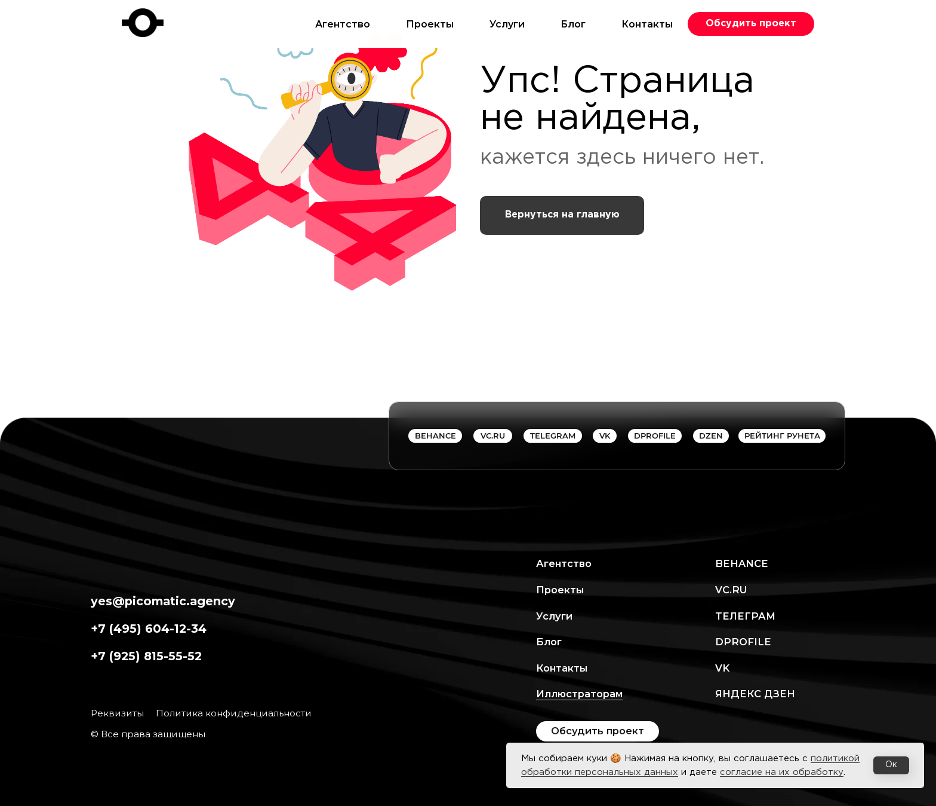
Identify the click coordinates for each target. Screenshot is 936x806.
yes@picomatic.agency (163, 601)
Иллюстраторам (579, 694)
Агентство (342, 24)
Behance (741, 563)
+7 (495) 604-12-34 (149, 628)
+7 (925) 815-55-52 (146, 656)
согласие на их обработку (781, 772)
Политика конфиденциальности (234, 713)
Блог (573, 24)
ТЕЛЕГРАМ (745, 616)
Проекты (430, 24)
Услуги (507, 24)
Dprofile (743, 642)
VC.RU (731, 590)
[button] (751, 24)
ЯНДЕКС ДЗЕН (755, 694)
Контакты (647, 24)
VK (722, 668)
